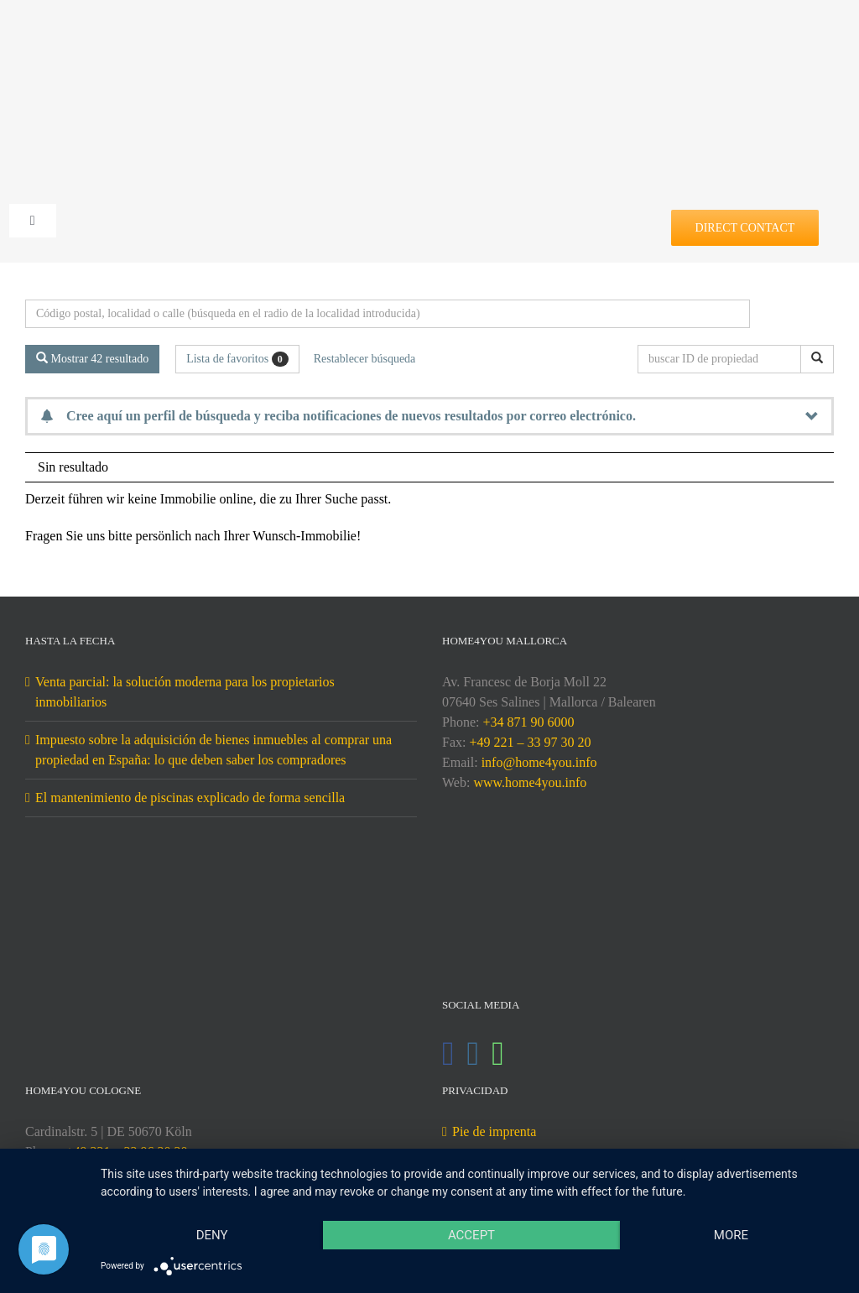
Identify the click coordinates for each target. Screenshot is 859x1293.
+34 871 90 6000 (528, 722)
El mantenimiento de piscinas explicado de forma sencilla (190, 797)
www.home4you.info (529, 782)
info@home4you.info (539, 762)
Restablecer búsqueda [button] (365, 358)
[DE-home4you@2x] (430, 40)
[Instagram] (473, 1054)
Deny (212, 1235)
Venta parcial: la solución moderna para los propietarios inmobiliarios (185, 692)
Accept (471, 1235)
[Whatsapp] (498, 1054)
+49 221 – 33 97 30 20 (530, 742)
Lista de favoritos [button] (237, 359)
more (731, 1235)
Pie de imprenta (494, 1131)
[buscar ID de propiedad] (722, 359)
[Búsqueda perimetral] (387, 314)
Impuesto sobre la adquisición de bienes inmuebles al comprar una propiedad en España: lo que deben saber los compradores (213, 750)
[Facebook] (448, 1054)
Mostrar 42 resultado (92, 358)
